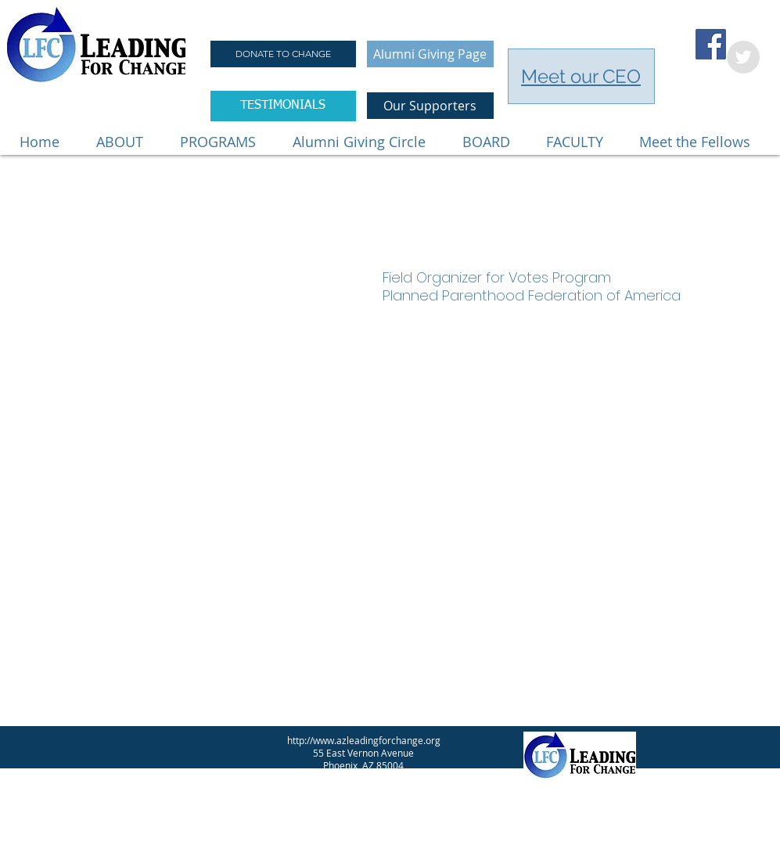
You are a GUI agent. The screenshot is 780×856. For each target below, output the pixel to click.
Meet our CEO (581, 76)
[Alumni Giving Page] (430, 54)
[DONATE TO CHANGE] (283, 54)
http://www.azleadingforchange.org (363, 740)
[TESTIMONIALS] (283, 106)
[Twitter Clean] (715, 843)
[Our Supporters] (430, 105)
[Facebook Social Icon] (711, 44)
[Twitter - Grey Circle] (743, 57)
